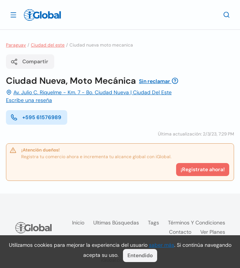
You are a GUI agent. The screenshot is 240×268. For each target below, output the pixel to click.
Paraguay (16, 45)
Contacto (180, 232)
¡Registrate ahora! (203, 169)
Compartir (29, 62)
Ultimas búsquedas (116, 222)
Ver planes (212, 232)
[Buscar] (226, 14)
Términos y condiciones (196, 222)
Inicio (78, 222)
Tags (153, 222)
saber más (161, 245)
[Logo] (42, 14)
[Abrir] (13, 14)
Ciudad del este (48, 45)
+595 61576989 (35, 117)
